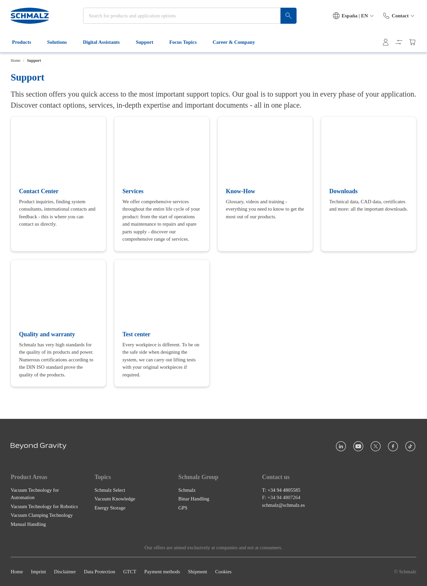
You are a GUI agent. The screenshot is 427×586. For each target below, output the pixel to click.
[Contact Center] (58, 183)
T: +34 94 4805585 (281, 490)
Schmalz (186, 490)
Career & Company (238, 42)
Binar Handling (193, 498)
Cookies (223, 571)
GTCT (129, 571)
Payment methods (162, 571)
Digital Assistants (105, 42)
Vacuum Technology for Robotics (44, 506)
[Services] (161, 183)
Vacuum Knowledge (114, 498)
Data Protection (99, 571)
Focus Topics (186, 42)
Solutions (61, 42)
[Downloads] (368, 183)
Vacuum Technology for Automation (35, 493)
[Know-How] (265, 183)
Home (15, 60)
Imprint (38, 571)
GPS (182, 507)
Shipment (197, 571)
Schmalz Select (109, 490)
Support (148, 42)
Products (25, 42)
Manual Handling (28, 524)
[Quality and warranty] (58, 323)
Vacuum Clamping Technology (42, 515)
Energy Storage (109, 507)
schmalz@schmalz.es (283, 505)
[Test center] (161, 323)
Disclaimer (65, 571)
